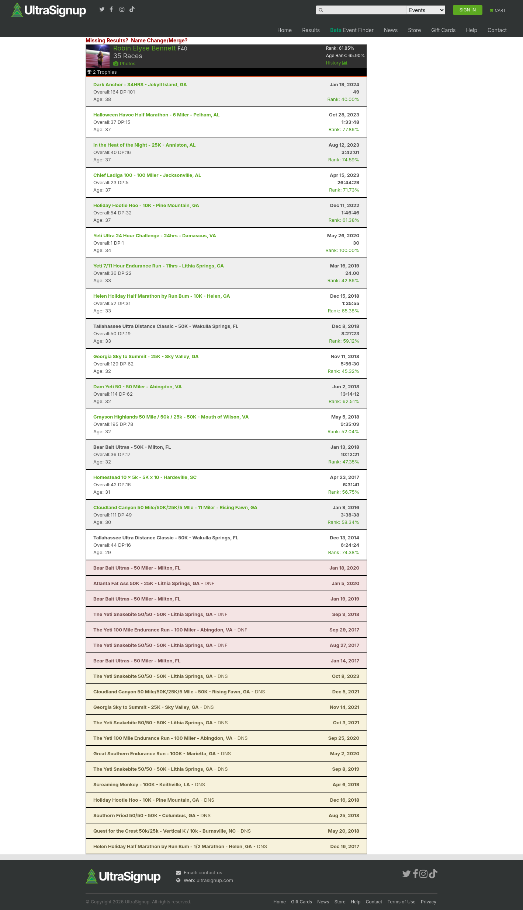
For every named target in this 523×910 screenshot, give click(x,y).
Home (284, 30)
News (391, 30)
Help (471, 30)
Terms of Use (402, 901)
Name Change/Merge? (159, 40)
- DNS (160, 676)
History (336, 63)
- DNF (153, 583)
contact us (210, 872)
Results (311, 30)
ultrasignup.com (215, 880)
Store (414, 30)
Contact (497, 30)
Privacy (428, 901)
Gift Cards (443, 30)
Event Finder (352, 30)
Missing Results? (107, 40)
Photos (124, 63)
